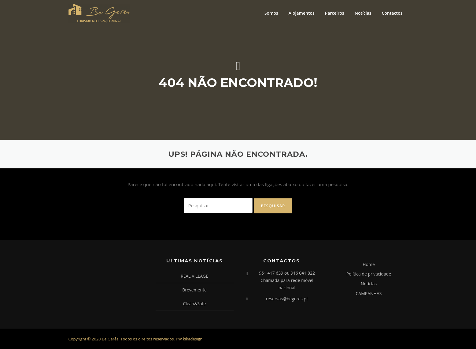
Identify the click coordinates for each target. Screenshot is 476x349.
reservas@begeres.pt (287, 299)
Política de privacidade (368, 274)
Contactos (392, 13)
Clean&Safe (194, 303)
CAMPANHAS (369, 293)
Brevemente (194, 290)
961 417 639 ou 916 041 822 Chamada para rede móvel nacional (287, 280)
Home (369, 264)
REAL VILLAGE (194, 276)
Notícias (363, 13)
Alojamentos (302, 13)
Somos (271, 13)
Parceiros (334, 13)
